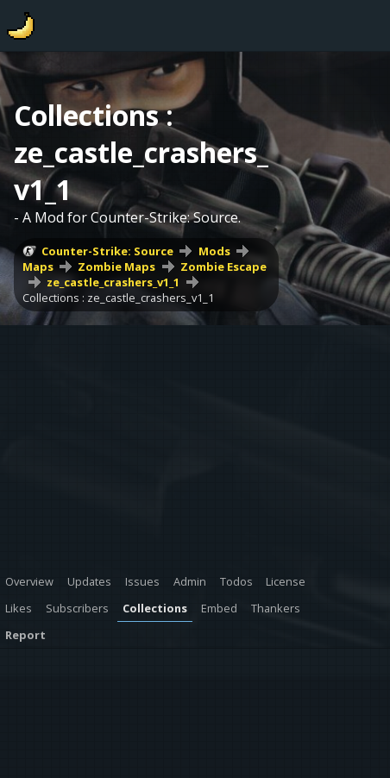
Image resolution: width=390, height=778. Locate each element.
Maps (37, 266)
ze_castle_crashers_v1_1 (113, 282)
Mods (214, 251)
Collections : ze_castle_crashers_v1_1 (118, 297)
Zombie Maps (116, 266)
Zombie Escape (223, 266)
